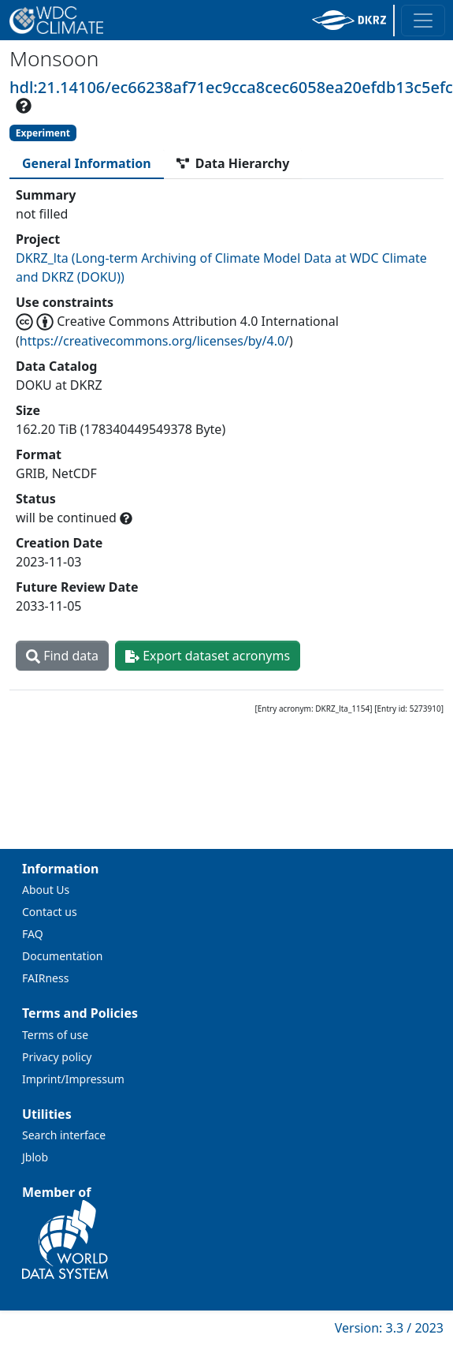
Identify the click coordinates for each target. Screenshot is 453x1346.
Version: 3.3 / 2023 (389, 1328)
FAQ (32, 933)
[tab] (86, 163)
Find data (62, 655)
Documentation (62, 955)
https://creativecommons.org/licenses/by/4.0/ (154, 341)
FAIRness (45, 977)
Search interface (64, 1134)
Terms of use (55, 1034)
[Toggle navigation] (423, 20)
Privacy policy (57, 1056)
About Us (45, 889)
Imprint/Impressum (73, 1078)
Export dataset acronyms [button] (207, 655)
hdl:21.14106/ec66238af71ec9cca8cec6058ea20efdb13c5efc (231, 87)
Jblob (35, 1157)
